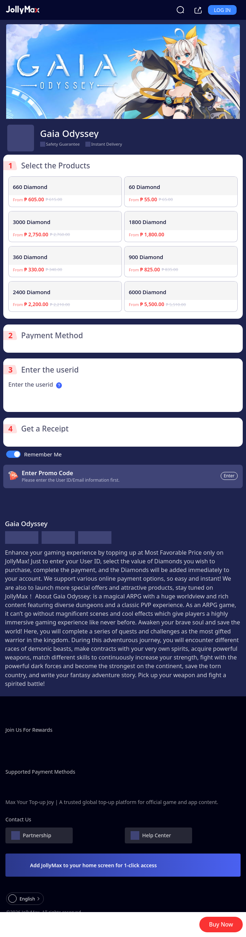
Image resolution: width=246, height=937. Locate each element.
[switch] (13, 454)
